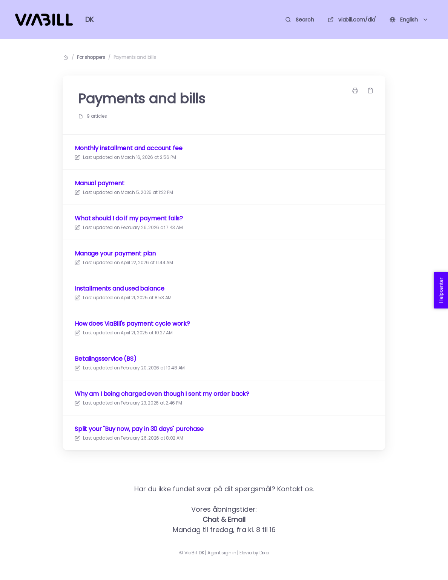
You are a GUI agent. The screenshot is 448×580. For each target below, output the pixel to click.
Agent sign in (221, 553)
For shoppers (91, 57)
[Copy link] (370, 91)
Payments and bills (135, 57)
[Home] (44, 20)
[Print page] (355, 91)
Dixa (264, 553)
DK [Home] (89, 19)
